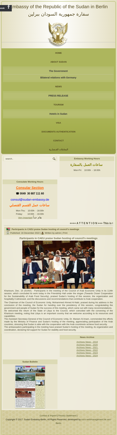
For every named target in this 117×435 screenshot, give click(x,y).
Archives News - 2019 (87, 342)
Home (58, 53)
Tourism (58, 104)
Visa (58, 123)
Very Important (25, 217)
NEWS (58, 86)
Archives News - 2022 (87, 350)
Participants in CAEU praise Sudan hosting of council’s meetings (45, 229)
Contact (58, 140)
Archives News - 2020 (87, 345)
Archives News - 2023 (87, 353)
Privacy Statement (67, 415)
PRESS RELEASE (58, 95)
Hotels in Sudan (58, 113)
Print (65, 233)
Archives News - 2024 (87, 355)
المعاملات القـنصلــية (58, 149)
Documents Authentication (58, 131)
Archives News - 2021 (87, 347)
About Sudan (58, 62)
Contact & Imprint (48, 415)
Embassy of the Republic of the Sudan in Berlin (58, 6)
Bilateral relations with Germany (58, 77)
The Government (58, 71)
